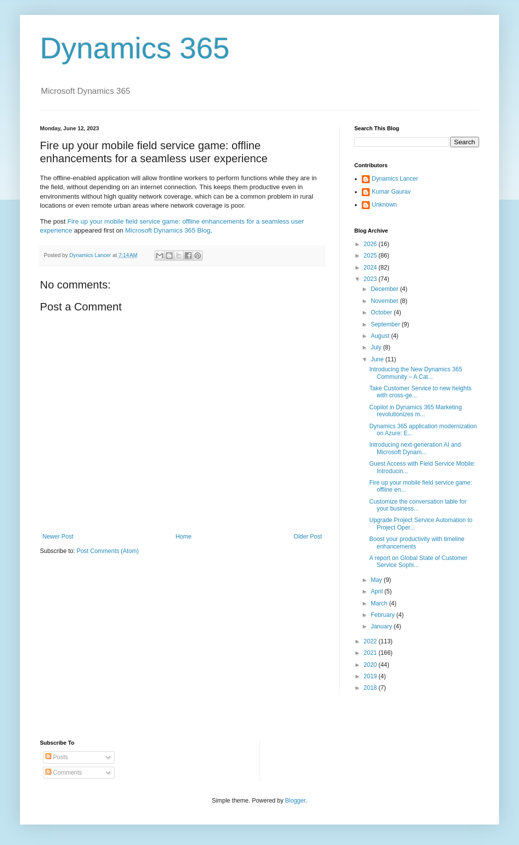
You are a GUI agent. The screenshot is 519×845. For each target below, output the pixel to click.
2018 (371, 687)
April (377, 591)
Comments (63, 772)
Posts (56, 757)
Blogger (295, 800)
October (382, 312)
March (380, 603)
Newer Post (57, 536)
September (386, 324)
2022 (371, 641)
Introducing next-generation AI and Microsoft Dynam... (415, 448)
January (382, 626)
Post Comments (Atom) (107, 551)
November (385, 300)
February (383, 614)
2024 (371, 267)
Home (184, 536)
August (381, 335)
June (378, 359)
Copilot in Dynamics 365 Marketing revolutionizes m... (415, 411)
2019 (371, 676)
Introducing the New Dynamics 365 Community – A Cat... (415, 373)
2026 (371, 244)
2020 (371, 664)
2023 (371, 279)
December (385, 288)
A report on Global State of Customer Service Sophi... (418, 561)
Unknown (384, 204)
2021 (371, 652)
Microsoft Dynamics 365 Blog (168, 230)
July (377, 347)
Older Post (307, 536)
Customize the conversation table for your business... (418, 505)
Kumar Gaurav (391, 191)
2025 (371, 255)
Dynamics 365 (135, 48)
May (377, 579)
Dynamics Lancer (395, 178)
